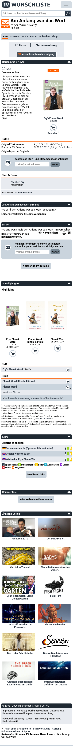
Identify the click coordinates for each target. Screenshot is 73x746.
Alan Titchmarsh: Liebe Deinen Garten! (20, 597)
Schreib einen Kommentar (37, 499)
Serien (56, 728)
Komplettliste (50, 232)
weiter (55, 164)
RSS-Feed (41, 718)
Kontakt (21, 710)
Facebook (7, 718)
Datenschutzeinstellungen (17, 713)
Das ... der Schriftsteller (20, 653)
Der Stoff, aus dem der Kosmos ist (20, 626)
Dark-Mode (11, 721)
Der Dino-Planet (55, 538)
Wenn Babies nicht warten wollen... (55, 568)
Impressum (8, 710)
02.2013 (44, 147)
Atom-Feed (55, 718)
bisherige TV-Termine (37, 266)
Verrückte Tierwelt (20, 567)
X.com (29, 718)
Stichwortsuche (41, 728)
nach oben (8, 728)
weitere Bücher (12, 392)
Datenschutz (57, 710)
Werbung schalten (38, 710)
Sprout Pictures (23, 192)
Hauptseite (24, 728)
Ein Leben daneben (55, 624)
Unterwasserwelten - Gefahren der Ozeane (55, 683)
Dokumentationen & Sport (15, 731)
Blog (50, 713)
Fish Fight (55, 595)
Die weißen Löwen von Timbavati (55, 654)
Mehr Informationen (43, 418)
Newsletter (40, 713)
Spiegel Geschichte (61, 147)
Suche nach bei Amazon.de (33, 398)
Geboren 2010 (20, 538)
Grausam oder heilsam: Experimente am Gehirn (20, 683)
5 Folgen (6, 68)
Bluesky (19, 718)
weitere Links (37, 474)
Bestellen (53, 133)
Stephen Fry (17, 182)
